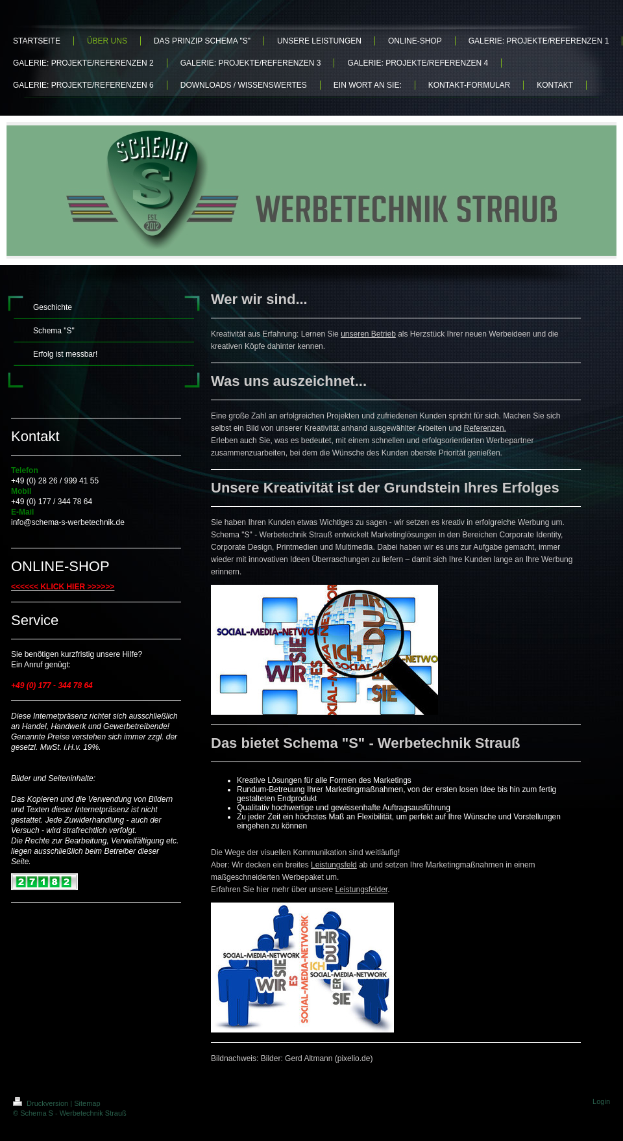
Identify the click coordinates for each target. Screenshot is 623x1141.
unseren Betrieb (368, 334)
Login (601, 1101)
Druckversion (41, 1103)
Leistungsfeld (334, 864)
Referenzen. (485, 428)
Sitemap (87, 1103)
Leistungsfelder (361, 889)
